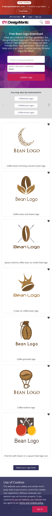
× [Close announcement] (49, 7)
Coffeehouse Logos (26, 105)
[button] (48, 105)
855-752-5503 (15, 17)
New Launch (24, 3)
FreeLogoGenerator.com (13, 6)
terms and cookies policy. (31, 503)
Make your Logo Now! (26, 467)
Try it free (24, 11)
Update (26, 77)
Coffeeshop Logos (26, 98)
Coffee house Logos (26, 112)
